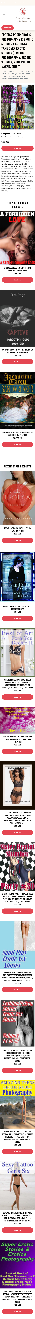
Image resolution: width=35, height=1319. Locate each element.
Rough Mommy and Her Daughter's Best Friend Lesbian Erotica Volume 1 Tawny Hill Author (17, 739)
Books (13, 134)
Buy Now (17, 148)
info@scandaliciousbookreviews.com (23, 3)
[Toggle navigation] (3, 15)
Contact (7, 28)
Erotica (18, 134)
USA (5, 3)
